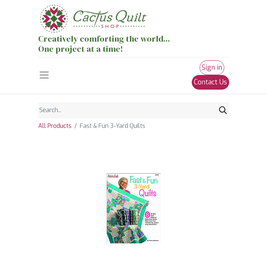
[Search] (223, 110)
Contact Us (210, 82)
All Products (55, 126)
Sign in (212, 67)
